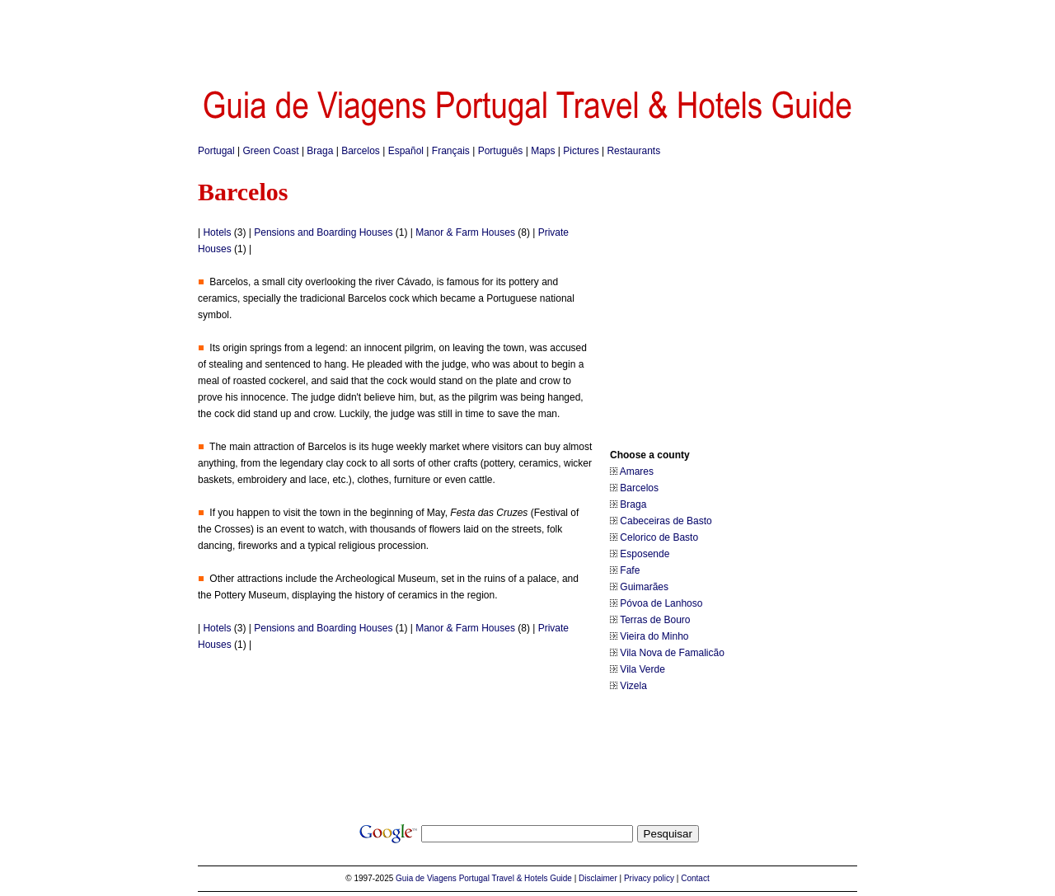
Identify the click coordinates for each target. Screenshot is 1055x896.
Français (451, 151)
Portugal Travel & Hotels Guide (515, 878)
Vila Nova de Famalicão (672, 653)
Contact (695, 878)
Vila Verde (642, 669)
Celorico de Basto (659, 537)
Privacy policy (649, 878)
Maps (543, 151)
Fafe (630, 570)
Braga (320, 151)
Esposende (644, 554)
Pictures (580, 151)
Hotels (217, 232)
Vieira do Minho (654, 636)
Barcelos (360, 151)
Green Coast (271, 151)
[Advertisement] (527, 37)
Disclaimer (598, 878)
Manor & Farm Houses (465, 232)
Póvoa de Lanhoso (661, 603)
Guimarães (644, 587)
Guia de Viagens (426, 878)
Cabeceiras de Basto (665, 521)
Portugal (216, 151)
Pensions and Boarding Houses (323, 232)
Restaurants (633, 151)
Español (406, 151)
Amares (637, 471)
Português (500, 151)
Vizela (633, 686)
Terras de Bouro (655, 620)
